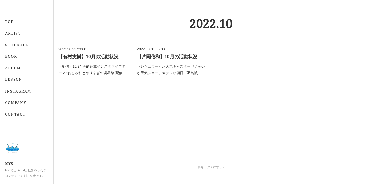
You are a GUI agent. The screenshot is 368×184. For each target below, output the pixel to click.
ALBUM (13, 67)
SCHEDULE (16, 44)
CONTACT (15, 114)
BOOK (11, 56)
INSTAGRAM (18, 91)
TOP (9, 21)
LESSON (13, 79)
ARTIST (13, 33)
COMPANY (15, 102)
